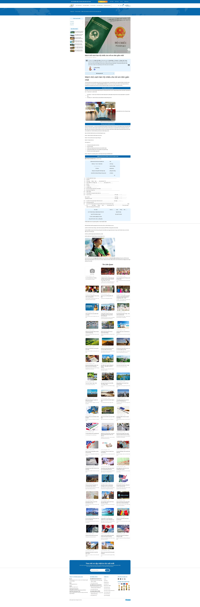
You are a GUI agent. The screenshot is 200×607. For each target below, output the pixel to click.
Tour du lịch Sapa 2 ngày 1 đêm (91, 383)
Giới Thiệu (111, 1)
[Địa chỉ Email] (100, 570)
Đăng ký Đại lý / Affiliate (107, 585)
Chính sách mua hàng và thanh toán (109, 590)
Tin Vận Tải (72, 24)
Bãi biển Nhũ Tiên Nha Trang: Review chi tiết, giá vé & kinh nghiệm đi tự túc (79, 41)
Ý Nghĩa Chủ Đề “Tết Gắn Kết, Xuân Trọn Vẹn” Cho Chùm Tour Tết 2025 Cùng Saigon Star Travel (107, 279)
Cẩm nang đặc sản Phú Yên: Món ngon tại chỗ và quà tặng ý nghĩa (79, 51)
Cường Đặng (97, 67)
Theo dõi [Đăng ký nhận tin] (107, 570)
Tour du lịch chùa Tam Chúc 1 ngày (123, 365)
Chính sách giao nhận (107, 592)
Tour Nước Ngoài (86, 5)
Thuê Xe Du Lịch (107, 5)
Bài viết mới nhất (74, 28)
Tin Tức (121, 1)
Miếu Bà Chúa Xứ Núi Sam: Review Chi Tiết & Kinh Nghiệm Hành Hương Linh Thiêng (79, 44)
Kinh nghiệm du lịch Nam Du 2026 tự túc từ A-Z (79, 35)
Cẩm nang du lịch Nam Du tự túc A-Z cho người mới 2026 (79, 32)
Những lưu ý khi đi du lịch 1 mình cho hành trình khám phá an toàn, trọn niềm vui (107, 434)
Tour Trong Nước (79, 5)
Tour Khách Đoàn (100, 5)
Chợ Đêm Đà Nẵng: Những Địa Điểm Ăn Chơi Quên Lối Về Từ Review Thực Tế (79, 38)
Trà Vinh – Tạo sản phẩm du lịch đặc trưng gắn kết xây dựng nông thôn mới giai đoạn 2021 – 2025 (123, 296)
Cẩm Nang (116, 1)
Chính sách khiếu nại (107, 593)
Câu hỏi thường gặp (107, 595)
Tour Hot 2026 (92, 5)
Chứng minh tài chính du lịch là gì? (92, 535)
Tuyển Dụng (126, 1)
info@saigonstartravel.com (73, 584)
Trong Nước (72, 21)
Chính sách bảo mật (107, 587)
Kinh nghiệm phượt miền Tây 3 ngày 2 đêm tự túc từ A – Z (79, 47)
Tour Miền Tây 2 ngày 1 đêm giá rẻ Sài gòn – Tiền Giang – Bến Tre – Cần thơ (107, 366)
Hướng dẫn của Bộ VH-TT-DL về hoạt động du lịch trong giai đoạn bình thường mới (107, 314)
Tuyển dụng (105, 580)
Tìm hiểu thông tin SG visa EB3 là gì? (92, 433)
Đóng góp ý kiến (106, 582)
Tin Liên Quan (107, 264)
